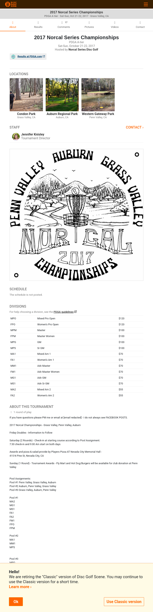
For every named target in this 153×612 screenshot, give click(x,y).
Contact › (134, 127)
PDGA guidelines (64, 311)
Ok (16, 601)
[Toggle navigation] (146, 4)
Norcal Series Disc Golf (83, 49)
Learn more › (20, 586)
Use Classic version (124, 601)
